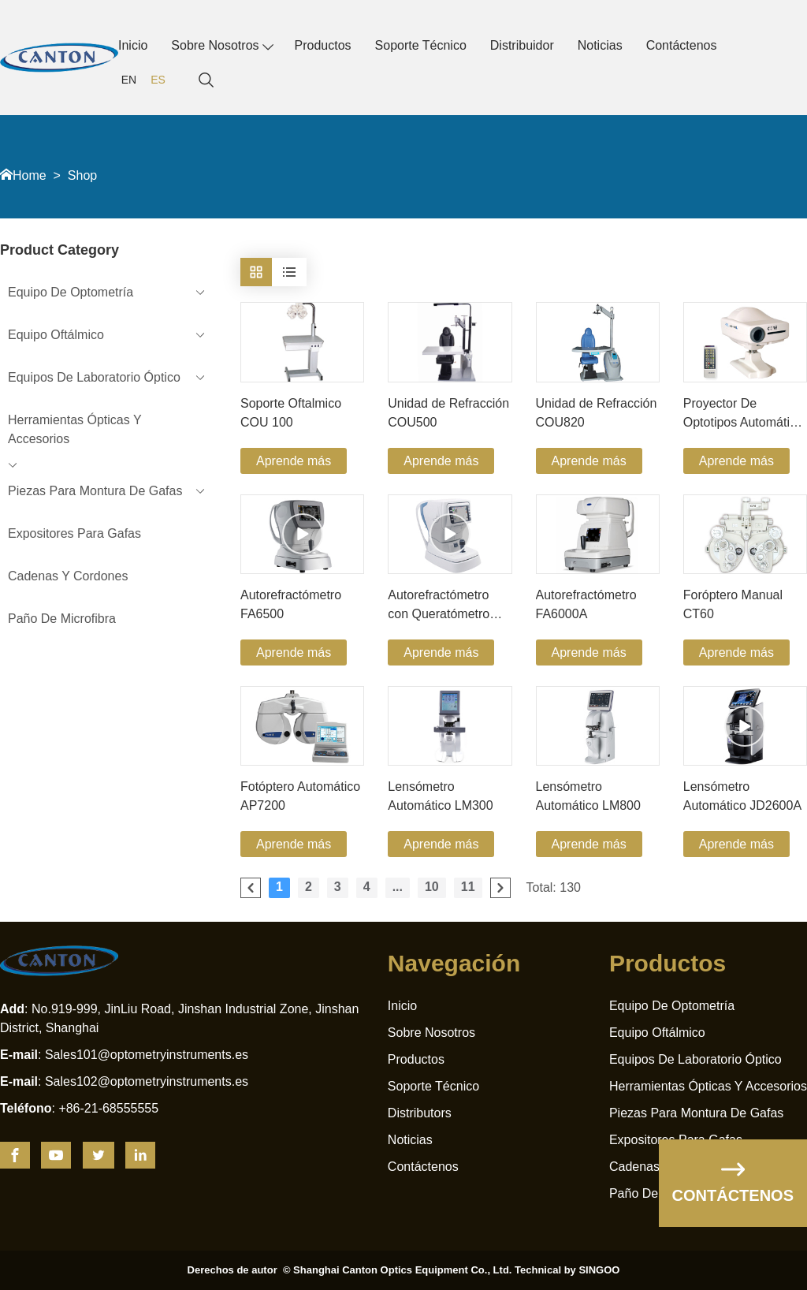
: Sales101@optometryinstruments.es (124, 1054)
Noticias (600, 45)
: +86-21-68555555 (79, 1108)
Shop (82, 175)
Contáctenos (681, 45)
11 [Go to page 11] (468, 886)
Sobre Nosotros (214, 45)
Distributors (420, 1113)
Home (29, 175)
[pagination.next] (500, 888)
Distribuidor (522, 45)
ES (158, 79)
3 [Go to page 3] (337, 886)
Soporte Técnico (421, 45)
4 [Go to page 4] (366, 886)
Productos (323, 45)
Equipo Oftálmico (657, 1032)
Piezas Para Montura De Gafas (696, 1113)
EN (128, 79)
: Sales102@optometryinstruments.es (124, 1081)
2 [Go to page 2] (308, 886)
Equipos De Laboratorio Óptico (695, 1059)
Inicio (132, 45)
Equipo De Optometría (671, 1005)
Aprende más (293, 461)
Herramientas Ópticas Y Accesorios (708, 1086)
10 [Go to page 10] (432, 886)
